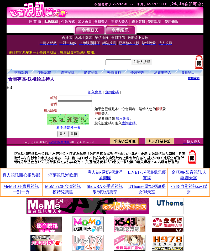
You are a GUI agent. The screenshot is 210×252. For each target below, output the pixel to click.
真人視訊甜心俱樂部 (21, 175)
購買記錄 (91, 72)
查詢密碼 (112, 92)
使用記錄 (44, 72)
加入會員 (95, 92)
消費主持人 (162, 72)
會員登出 (188, 72)
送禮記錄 (68, 72)
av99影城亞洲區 (59, 141)
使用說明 (194, 78)
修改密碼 (137, 72)
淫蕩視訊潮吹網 (63, 175)
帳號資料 (114, 72)
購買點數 (21, 72)
